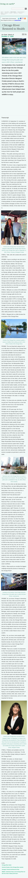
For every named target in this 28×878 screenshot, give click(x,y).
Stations (6, 13)
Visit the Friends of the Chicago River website (12, 867)
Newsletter (3, 14)
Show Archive (13, 12)
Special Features (20, 12)
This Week (7, 12)
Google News (18, 20)
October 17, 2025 (7, 36)
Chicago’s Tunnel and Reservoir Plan (10, 869)
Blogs (2, 13)
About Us (15, 13)
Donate (20, 13)
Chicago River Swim (6, 865)
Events (10, 13)
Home (2, 12)
